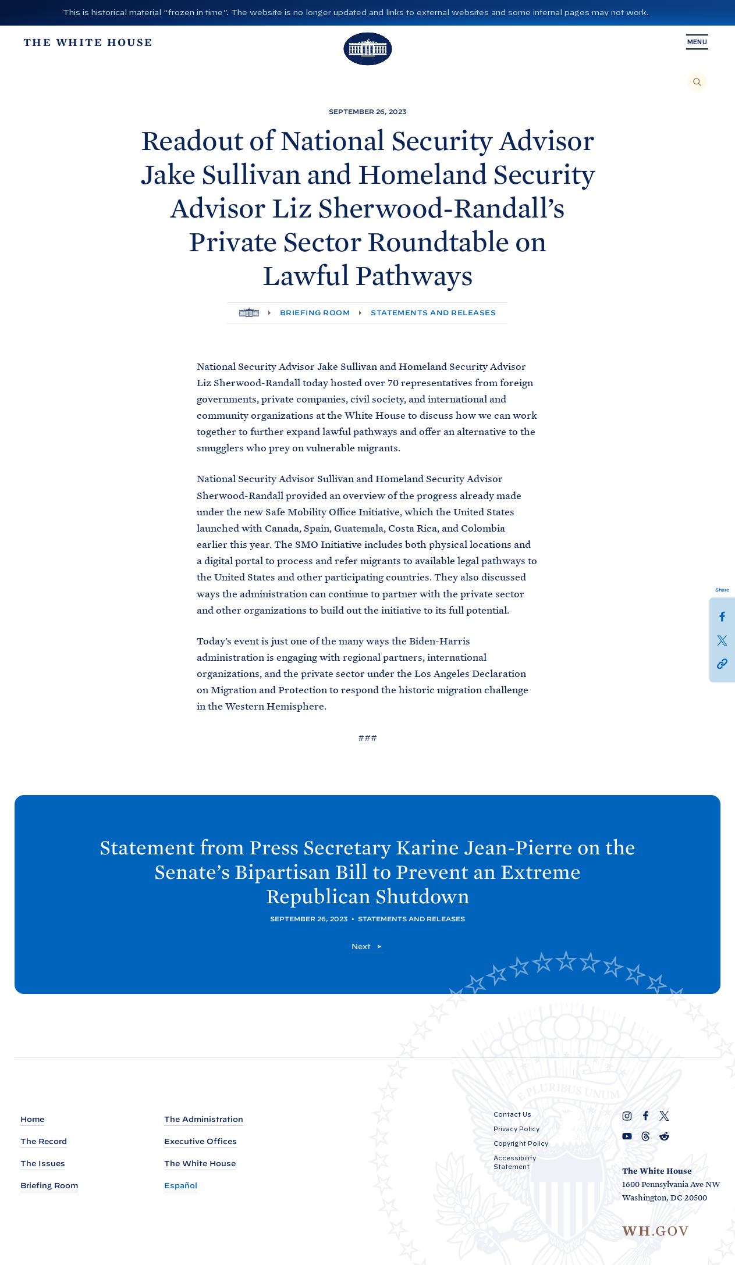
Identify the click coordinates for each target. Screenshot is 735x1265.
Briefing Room (315, 312)
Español (180, 1185)
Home (32, 1119)
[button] (722, 662)
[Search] (697, 82)
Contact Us (512, 1114)
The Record (43, 1141)
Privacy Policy (516, 1128)
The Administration (203, 1119)
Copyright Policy (520, 1143)
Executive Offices (200, 1141)
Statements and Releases (433, 312)
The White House (200, 1163)
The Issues (42, 1163)
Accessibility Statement (514, 1162)
